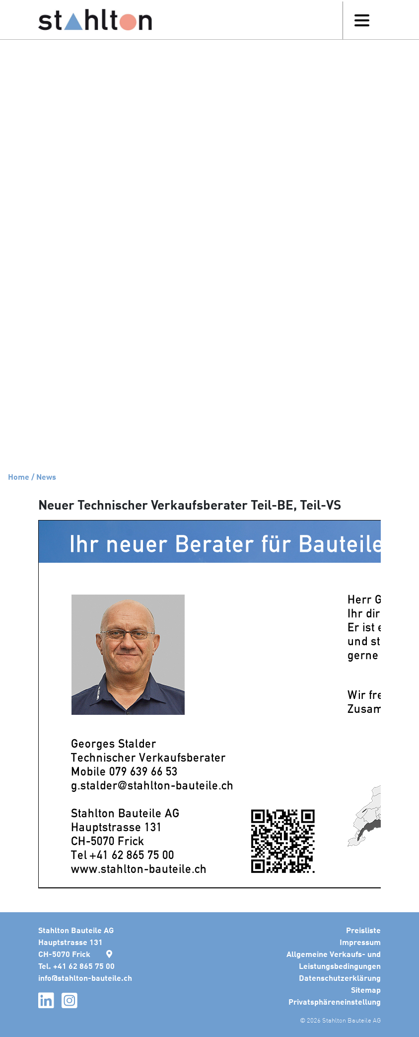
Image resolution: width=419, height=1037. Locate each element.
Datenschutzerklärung (340, 977)
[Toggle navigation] (362, 20)
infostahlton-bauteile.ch (85, 977)
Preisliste (363, 930)
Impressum (360, 942)
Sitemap (366, 989)
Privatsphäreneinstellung (334, 1001)
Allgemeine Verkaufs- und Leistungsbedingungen (333, 960)
